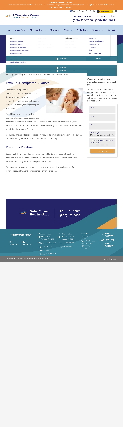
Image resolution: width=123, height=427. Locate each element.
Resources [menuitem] (96, 30)
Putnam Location (83, 18)
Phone (93, 124)
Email (93, 116)
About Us (85, 236)
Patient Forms (78, 11)
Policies (106, 259)
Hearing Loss (86, 243)
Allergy (84, 239)
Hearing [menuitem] (53, 30)
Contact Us (102, 151)
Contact (111, 30)
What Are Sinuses (88, 241)
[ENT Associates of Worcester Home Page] (22, 16)
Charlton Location (105, 18)
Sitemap (113, 259)
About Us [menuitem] (19, 30)
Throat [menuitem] (67, 30)
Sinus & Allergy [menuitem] (37, 30)
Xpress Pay (85, 245)
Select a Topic (95, 133)
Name (93, 108)
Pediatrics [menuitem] (81, 30)
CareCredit (90, 11)
